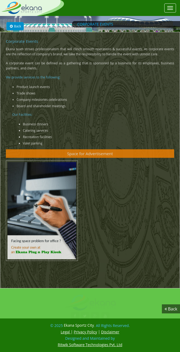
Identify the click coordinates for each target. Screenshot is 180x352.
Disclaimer (110, 331)
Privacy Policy (85, 331)
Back (15, 26)
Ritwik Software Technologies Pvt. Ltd (90, 344)
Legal (66, 331)
